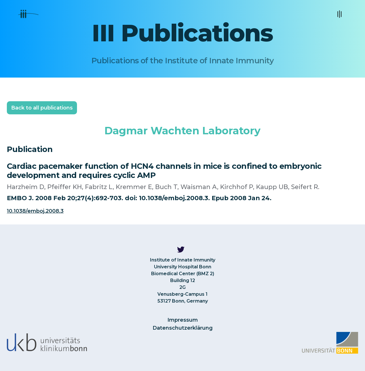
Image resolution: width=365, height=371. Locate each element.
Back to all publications (42, 108)
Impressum (182, 320)
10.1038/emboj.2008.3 (35, 211)
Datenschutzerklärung (183, 328)
